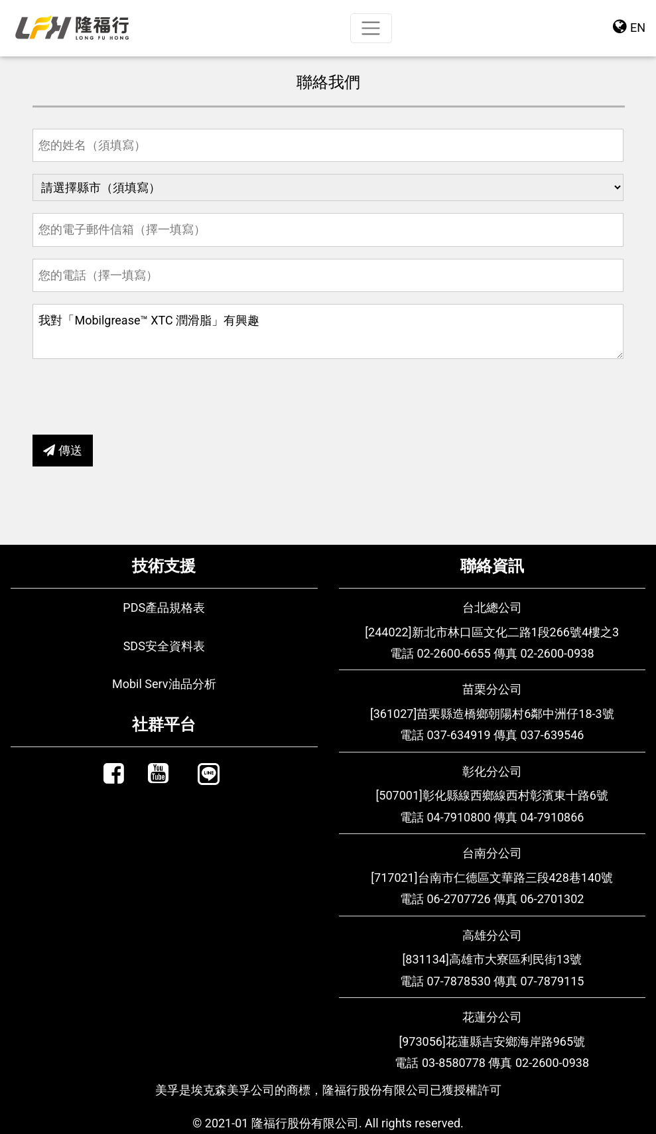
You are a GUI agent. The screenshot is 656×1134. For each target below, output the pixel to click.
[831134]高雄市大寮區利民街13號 (492, 959)
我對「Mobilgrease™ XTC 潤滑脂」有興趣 (328, 331)
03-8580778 (454, 1063)
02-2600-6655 (453, 653)
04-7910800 (458, 817)
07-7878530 (458, 981)
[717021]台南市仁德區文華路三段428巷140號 (492, 878)
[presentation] (133, 397)
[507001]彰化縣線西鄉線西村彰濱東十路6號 (492, 795)
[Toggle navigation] (371, 28)
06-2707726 (458, 899)
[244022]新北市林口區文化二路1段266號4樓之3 (492, 632)
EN (629, 26)
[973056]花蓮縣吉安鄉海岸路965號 (492, 1041)
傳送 (62, 450)
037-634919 (458, 735)
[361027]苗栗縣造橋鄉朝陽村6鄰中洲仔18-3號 (492, 714)
